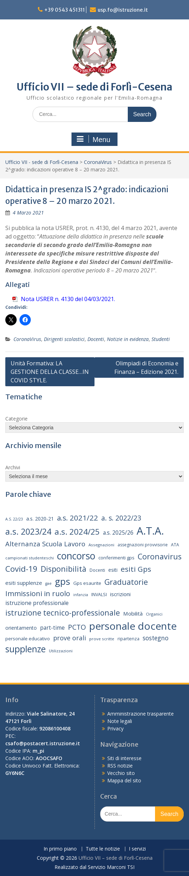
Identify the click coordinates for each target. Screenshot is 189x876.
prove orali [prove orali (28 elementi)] (69, 638)
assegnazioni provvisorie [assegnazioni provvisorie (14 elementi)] (143, 545)
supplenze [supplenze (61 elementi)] (25, 649)
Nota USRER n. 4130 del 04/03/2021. (68, 299)
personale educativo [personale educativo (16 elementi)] (27, 638)
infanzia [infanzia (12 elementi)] (80, 594)
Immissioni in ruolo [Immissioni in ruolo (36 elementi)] (37, 593)
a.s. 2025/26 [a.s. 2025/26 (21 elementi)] (118, 532)
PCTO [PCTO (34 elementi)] (77, 627)
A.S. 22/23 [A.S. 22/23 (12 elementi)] (14, 519)
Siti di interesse (124, 758)
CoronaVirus (98, 162)
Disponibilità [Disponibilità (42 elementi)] (63, 569)
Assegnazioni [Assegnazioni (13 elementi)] (101, 544)
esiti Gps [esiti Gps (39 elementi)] (136, 569)
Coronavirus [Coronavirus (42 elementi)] (160, 556)
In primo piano (60, 849)
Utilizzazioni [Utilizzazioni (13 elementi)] (61, 650)
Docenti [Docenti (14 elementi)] (97, 570)
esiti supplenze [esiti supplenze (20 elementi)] (23, 582)
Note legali (119, 721)
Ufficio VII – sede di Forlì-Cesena (94, 87)
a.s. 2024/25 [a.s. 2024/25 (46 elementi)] (77, 531)
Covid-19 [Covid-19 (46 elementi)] (21, 568)
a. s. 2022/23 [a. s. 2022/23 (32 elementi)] (121, 518)
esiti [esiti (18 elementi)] (113, 569)
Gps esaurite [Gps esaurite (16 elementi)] (87, 583)
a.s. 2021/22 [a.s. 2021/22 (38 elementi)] (77, 518)
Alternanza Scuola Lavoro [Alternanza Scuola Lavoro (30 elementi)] (45, 543)
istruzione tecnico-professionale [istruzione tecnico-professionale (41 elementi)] (62, 612)
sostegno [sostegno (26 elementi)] (155, 638)
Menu (93, 139)
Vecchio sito (121, 773)
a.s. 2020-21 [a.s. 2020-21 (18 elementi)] (40, 518)
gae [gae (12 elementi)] (48, 583)
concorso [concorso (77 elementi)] (76, 555)
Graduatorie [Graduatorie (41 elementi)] (126, 582)
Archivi (12, 467)
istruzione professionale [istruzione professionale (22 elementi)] (37, 603)
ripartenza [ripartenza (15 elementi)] (128, 639)
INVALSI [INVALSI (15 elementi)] (99, 595)
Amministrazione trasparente (140, 713)
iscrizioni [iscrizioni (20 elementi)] (120, 594)
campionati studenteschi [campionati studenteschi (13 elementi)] (29, 557)
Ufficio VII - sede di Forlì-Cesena (41, 162)
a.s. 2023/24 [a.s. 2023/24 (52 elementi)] (28, 531)
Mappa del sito (124, 780)
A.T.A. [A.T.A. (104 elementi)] (150, 531)
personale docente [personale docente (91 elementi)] (133, 626)
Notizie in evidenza (128, 339)
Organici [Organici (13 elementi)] (154, 614)
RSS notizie (120, 765)
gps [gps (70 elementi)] (62, 581)
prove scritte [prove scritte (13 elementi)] (101, 638)
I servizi (137, 849)
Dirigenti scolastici (64, 339)
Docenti (95, 339)
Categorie (16, 418)
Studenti (160, 339)
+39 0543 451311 (64, 10)
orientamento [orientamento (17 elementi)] (21, 627)
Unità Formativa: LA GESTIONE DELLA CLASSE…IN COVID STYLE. (50, 371)
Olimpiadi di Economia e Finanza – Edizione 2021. (146, 367)
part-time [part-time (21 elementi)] (52, 627)
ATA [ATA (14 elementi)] (175, 545)
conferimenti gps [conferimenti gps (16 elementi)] (116, 557)
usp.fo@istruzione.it (123, 10)
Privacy (115, 728)
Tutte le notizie (103, 849)
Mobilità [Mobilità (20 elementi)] (133, 613)
